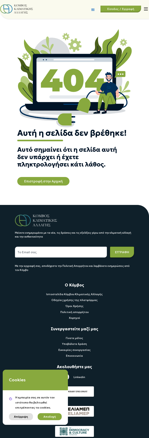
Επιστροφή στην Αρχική (43, 181)
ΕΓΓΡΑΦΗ (122, 252)
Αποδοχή (49, 416)
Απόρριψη (21, 416)
